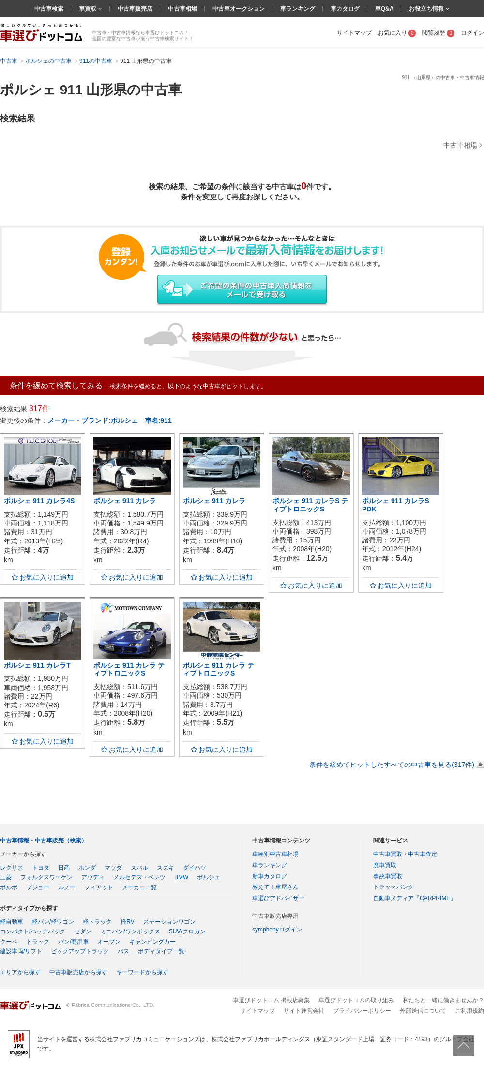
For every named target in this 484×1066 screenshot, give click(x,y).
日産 (64, 867)
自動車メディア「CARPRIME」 (414, 898)
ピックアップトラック (80, 951)
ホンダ (87, 867)
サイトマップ (354, 33)
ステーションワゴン (169, 921)
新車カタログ (269, 876)
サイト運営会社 (304, 1010)
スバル (139, 867)
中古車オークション (238, 8)
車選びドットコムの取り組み (356, 1000)
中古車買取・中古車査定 (405, 854)
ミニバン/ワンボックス (130, 931)
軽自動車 (11, 921)
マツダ (113, 867)
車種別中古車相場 (275, 854)
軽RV (127, 921)
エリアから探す (20, 972)
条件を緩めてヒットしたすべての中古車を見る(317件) (391, 764)
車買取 (88, 8)
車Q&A (384, 8)
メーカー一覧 (139, 887)
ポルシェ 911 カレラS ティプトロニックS (310, 505)
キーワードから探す (142, 972)
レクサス (11, 867)
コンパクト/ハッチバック (32, 931)
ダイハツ (194, 867)
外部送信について (423, 1010)
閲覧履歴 (438, 33)
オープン (109, 941)
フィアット (98, 887)
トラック (37, 941)
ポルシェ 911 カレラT (37, 665)
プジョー (37, 887)
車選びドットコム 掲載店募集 (271, 1000)
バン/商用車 (73, 941)
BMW (181, 877)
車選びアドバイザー (278, 898)
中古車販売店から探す (78, 972)
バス (123, 951)
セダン (82, 931)
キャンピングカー (152, 941)
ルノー (67, 887)
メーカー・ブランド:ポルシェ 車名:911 (109, 420)
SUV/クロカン (187, 931)
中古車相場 (182, 8)
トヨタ (40, 867)
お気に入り (397, 33)
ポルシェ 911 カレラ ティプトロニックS (129, 669)
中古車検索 (48, 8)
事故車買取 (387, 876)
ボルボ (8, 887)
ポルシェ (208, 877)
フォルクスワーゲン (46, 877)
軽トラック (97, 921)
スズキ (165, 867)
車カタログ (345, 8)
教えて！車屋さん (275, 887)
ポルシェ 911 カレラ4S (39, 501)
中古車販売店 (135, 8)
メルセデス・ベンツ (139, 877)
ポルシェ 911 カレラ (124, 501)
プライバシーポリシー (362, 1010)
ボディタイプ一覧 (161, 951)
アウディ (93, 877)
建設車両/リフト (21, 951)
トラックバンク (393, 887)
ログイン (472, 33)
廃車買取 (384, 865)
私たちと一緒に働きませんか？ (443, 1000)
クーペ (8, 941)
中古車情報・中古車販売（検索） (43, 840)
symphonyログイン (277, 929)
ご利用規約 (469, 1010)
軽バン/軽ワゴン (53, 921)
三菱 (6, 877)
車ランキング (297, 8)
